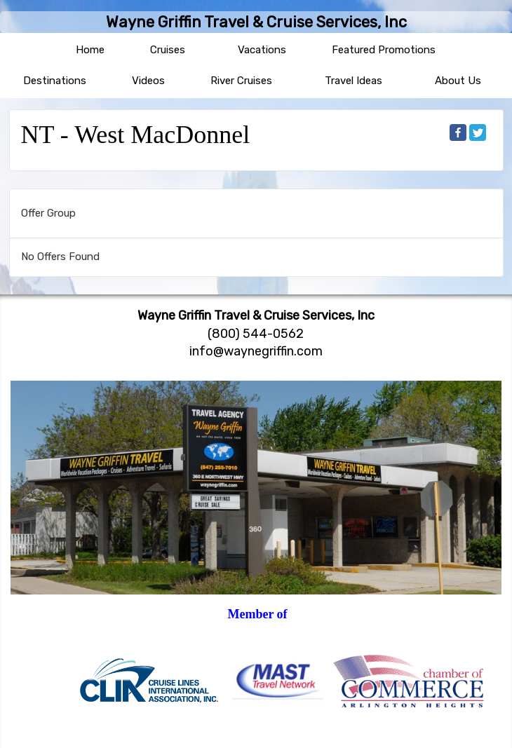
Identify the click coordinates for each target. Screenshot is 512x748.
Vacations (262, 49)
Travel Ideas (353, 80)
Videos (148, 80)
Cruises (167, 49)
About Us (458, 80)
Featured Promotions (384, 49)
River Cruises (241, 80)
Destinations (54, 80)
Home (90, 49)
